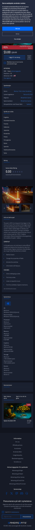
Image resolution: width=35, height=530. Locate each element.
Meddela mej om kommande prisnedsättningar (15, 63)
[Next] (31, 208)
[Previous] (4, 208)
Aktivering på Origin (17, 470)
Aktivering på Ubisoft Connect (17, 484)
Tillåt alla (17, 29)
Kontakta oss (17, 462)
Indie (23, 91)
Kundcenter (17, 448)
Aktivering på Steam (17, 474)
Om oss (17, 442)
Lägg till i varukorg (14, 57)
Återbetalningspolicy (17, 458)
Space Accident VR (9, 421)
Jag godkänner (12, 512)
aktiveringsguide (16, 71)
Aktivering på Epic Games (17, 477)
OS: (4, 308)
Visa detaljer (17, 39)
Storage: (6, 354)
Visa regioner (7, 78)
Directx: (6, 366)
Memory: (6, 331)
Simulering (28, 91)
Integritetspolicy (17, 455)
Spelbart (29, 104)
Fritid (20, 91)
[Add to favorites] (29, 57)
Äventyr (16, 91)
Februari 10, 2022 (28, 94)
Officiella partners (17, 445)
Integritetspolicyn (15, 512)
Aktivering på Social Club (17, 480)
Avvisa (17, 34)
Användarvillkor (17, 452)
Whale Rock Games (26, 98)
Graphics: (6, 343)
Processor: (7, 320)
